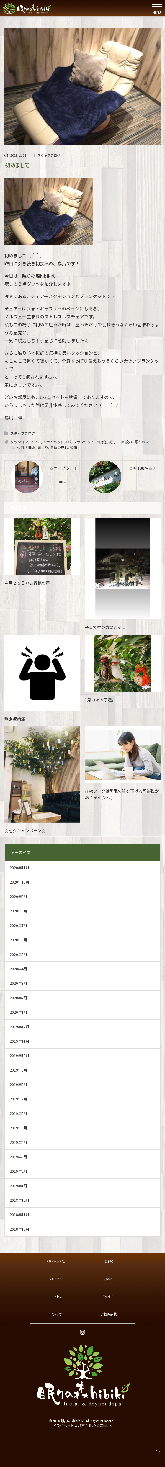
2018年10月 (19, 1229)
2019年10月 (19, 1055)
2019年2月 (18, 1171)
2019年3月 (18, 1156)
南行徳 (102, 441)
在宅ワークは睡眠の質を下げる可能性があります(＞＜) (122, 794)
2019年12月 (19, 1026)
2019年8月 (18, 1084)
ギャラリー (108, 1296)
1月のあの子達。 (100, 700)
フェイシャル (56, 1279)
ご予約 (108, 1261)
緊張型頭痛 (14, 719)
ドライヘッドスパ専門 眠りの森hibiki (82, 1425)
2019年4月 (18, 1142)
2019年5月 (18, 1127)
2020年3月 (18, 983)
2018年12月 (19, 1200)
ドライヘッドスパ (57, 441)
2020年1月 (18, 1012)
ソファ (35, 441)
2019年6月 (18, 1113)
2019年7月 (18, 1098)
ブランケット (83, 441)
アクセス (56, 1296)
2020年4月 (18, 968)
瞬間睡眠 (28, 447)
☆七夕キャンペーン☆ (24, 830)
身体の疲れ (59, 447)
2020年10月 (19, 881)
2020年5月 (18, 954)
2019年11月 (19, 1041)
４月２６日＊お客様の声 (27, 583)
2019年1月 (18, 1185)
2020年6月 (18, 939)
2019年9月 (18, 1069)
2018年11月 (19, 1214)
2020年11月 (19, 867)
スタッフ (56, 1314)
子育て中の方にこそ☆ (105, 627)
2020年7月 (18, 925)
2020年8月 (18, 910)
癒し (112, 441)
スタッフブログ (48, 155)
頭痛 (73, 447)
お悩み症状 (109, 1314)
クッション (19, 441)
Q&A (108, 1279)
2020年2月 (18, 997)
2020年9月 (18, 896)
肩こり (42, 447)
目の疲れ (125, 441)
